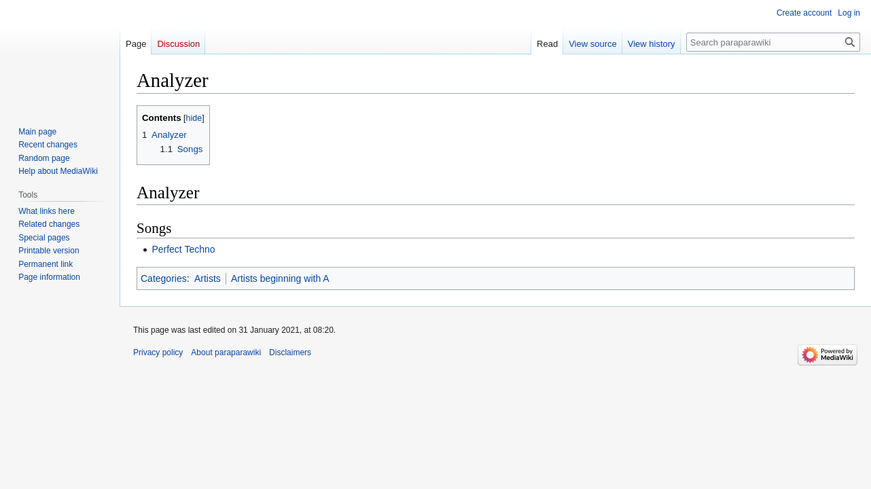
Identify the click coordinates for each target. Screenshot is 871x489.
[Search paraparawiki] (773, 42)
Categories (164, 278)
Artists (207, 278)
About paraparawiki (226, 352)
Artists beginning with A (280, 278)
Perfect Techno (183, 249)
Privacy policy (158, 352)
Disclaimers (290, 352)
